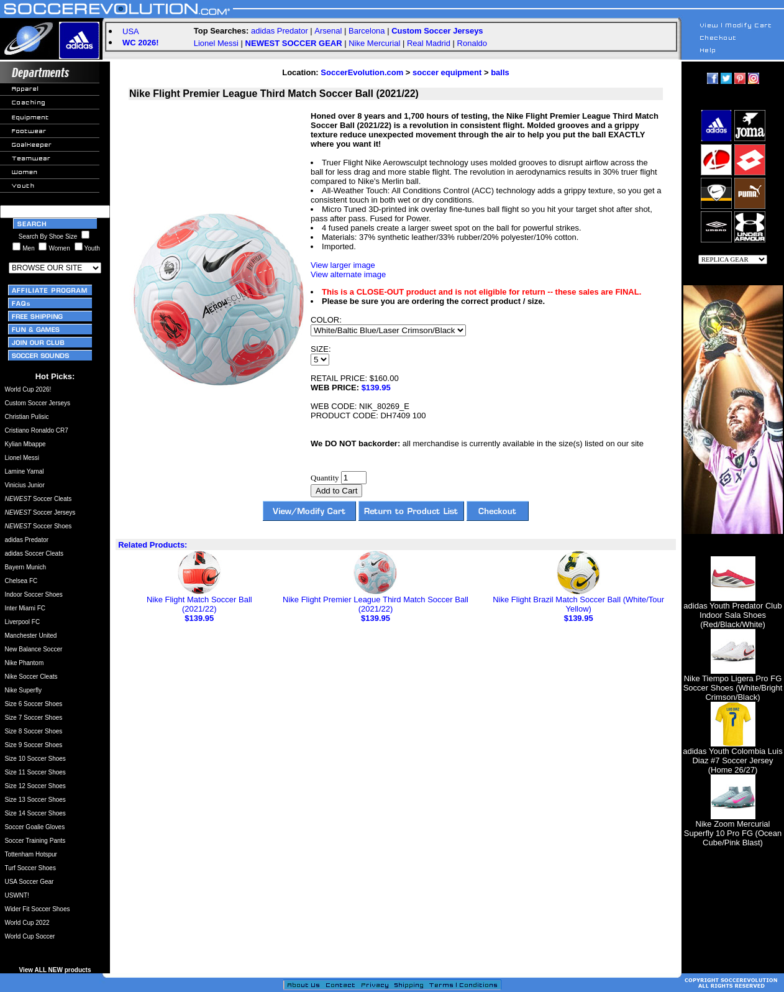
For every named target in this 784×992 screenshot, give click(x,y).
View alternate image (348, 274)
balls (500, 72)
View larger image (343, 265)
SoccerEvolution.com (362, 72)
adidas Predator (279, 30)
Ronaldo (472, 43)
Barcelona (367, 30)
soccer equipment (447, 72)
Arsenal (328, 30)
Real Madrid (428, 43)
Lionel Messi (216, 43)
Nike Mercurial (374, 43)
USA (130, 31)
